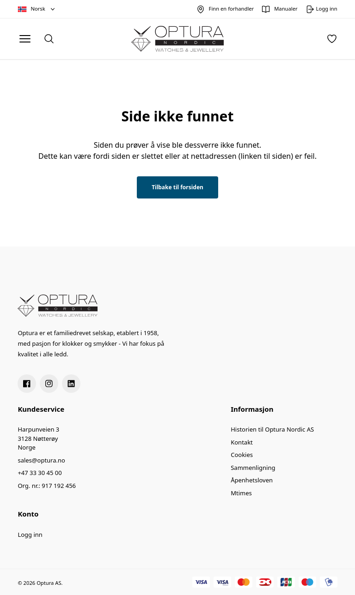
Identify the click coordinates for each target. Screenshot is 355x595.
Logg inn (30, 534)
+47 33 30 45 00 (39, 473)
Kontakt (242, 442)
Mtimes (241, 493)
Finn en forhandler (231, 8)
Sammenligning (253, 467)
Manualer (285, 8)
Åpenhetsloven (252, 480)
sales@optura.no (41, 460)
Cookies (242, 455)
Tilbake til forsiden (177, 187)
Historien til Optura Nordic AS (272, 429)
